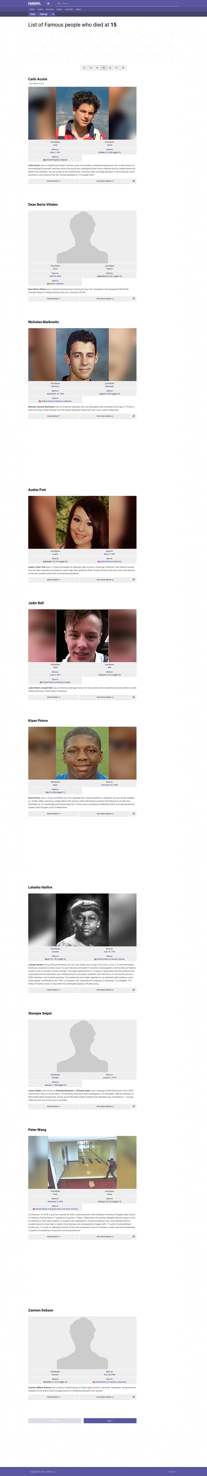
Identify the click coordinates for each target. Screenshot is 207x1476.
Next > (110, 1421)
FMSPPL (34, 4)
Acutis (109, 145)
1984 (62, 394)
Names (40, 9)
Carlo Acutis (37, 79)
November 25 (107, 785)
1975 (113, 952)
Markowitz (109, 386)
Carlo (55, 145)
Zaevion (55, 1374)
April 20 (53, 276)
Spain (52, 284)
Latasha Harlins (40, 887)
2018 (111, 1201)
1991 (58, 152)
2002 (61, 1201)
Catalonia (59, 284)
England (63, 160)
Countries (69, 9)
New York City (72, 1209)
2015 (57, 1382)
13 (91, 68)
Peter (55, 1194)
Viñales (109, 269)
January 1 (107, 1078)
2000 (109, 394)
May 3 (52, 152)
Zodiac (59, 9)
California (67, 401)
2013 (110, 675)
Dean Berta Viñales (43, 204)
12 (84, 68)
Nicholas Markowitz (43, 322)
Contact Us (173, 1472)
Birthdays (50, 9)
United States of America (52, 401)
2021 (111, 276)
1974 (114, 1078)
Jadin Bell (36, 603)
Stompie (55, 1078)
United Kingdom (53, 160)
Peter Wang (37, 1130)
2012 (57, 561)
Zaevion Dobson (40, 1310)
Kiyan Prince (38, 721)
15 (103, 68)
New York (61, 1209)
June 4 (53, 675)
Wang (109, 1194)
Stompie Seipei (40, 1013)
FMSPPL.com (51, 1472)
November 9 (53, 1201)
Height (78, 9)
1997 (113, 554)
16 (110, 68)
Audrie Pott (37, 490)
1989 (56, 1085)
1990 (115, 785)
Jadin (55, 667)
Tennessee (121, 1382)
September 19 (53, 394)
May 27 (107, 554)
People (32, 9)
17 (116, 68)
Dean (55, 269)
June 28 (107, 1374)
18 (123, 68)
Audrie (55, 554)
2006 (110, 152)
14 (97, 68)
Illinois (122, 959)
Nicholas (55, 386)
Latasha (55, 952)
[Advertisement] (103, 46)
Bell (109, 667)
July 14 (107, 952)
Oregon (67, 682)
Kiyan (55, 785)
